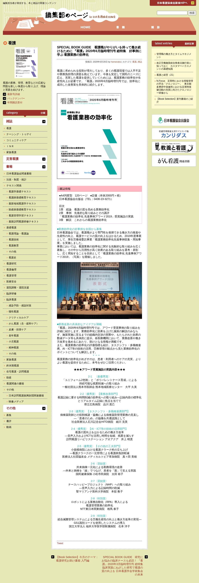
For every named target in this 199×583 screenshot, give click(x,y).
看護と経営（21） (165, 75)
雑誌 (140, 62)
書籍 (9, 166)
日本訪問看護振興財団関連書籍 (26, 395)
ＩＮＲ (10, 146)
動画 (8, 427)
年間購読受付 (14, 102)
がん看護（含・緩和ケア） (24, 323)
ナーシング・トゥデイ (18, 134)
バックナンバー (16, 98)
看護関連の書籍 (15, 383)
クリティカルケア (19, 317)
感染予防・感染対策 (20, 305)
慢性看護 (14, 311)
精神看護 (14, 347)
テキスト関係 (13, 185)
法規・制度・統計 (16, 179)
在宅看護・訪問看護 (17, 371)
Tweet (60, 543)
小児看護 (14, 341)
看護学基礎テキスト (20, 191)
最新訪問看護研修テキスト (24, 221)
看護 (134, 62)
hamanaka (116, 62)
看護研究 (11, 263)
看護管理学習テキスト (21, 215)
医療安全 (11, 281)
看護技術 (14, 239)
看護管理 (11, 275)
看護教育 (14, 245)
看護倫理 (11, 269)
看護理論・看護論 (19, 233)
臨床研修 (11, 293)
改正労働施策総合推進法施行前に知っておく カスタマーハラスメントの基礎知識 (173, 66)
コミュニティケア (16, 140)
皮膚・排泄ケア (17, 329)
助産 (8, 377)
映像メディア (16, 401)
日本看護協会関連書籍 (18, 173)
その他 (12, 251)
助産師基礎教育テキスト (22, 209)
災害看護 (12, 158)
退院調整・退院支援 (17, 287)
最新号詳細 (13, 94)
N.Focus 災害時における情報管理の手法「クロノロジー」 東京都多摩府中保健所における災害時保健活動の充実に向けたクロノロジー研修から (174, 87)
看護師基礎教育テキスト (22, 197)
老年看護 (14, 335)
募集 (8, 415)
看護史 (12, 257)
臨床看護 (11, 299)
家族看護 (11, 152)
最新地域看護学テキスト (22, 203)
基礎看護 (11, 227)
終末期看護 (12, 365)
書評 (8, 421)
